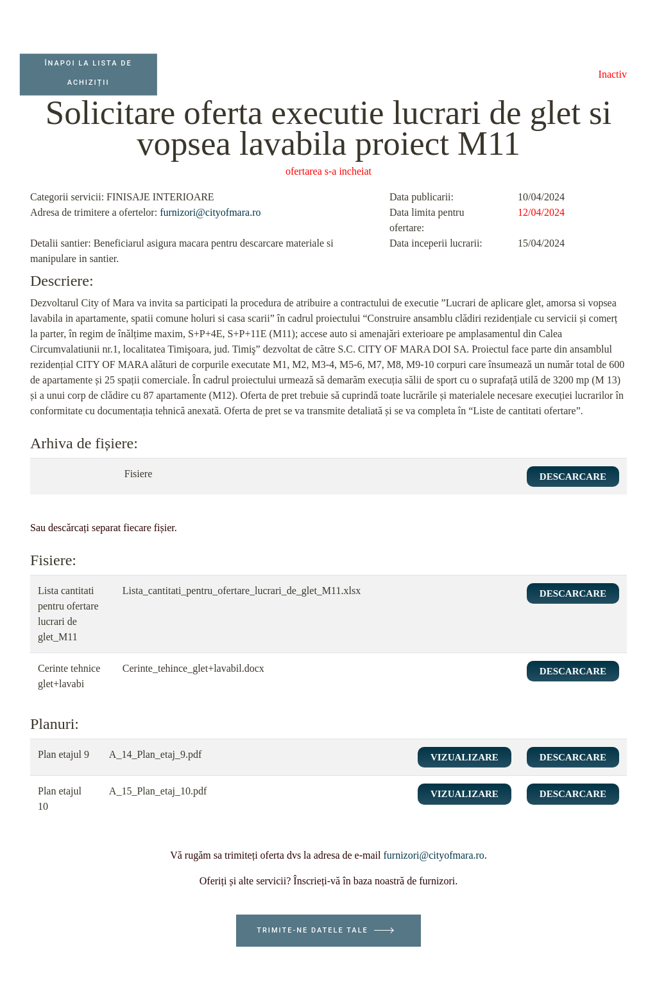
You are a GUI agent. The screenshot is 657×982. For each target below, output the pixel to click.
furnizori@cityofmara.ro (210, 212)
